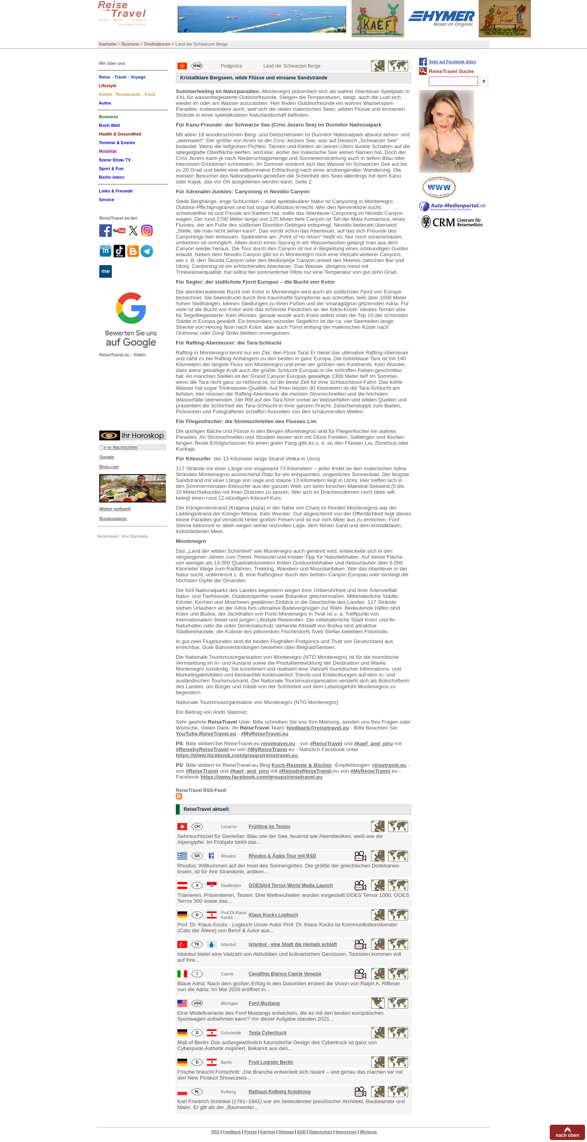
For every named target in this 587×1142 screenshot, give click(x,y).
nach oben (567, 1135)
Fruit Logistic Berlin (271, 1062)
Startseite (107, 44)
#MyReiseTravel (267, 749)
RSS (215, 1132)
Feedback (232, 1132)
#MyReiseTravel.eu (264, 734)
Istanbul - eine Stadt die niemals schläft (293, 944)
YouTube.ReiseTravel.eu (206, 734)
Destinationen (157, 44)
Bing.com (109, 466)
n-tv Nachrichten (121, 447)
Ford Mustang (264, 1003)
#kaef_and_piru (373, 743)
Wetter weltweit (115, 508)
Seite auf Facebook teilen (452, 62)
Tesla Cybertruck (268, 1033)
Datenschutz (320, 1132)
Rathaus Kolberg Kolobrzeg (280, 1091)
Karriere (267, 1132)
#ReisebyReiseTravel (202, 749)
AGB (301, 1132)
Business (130, 44)
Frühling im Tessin (269, 826)
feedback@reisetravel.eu (318, 728)
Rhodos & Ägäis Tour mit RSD (282, 856)
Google (106, 457)
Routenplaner (113, 518)
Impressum (345, 1132)
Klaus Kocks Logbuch (273, 915)
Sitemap (286, 1132)
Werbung (368, 1132)
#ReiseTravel (326, 743)
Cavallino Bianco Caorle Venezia (285, 974)
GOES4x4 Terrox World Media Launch (291, 885)
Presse (250, 1132)
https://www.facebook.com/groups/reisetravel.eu (237, 755)
